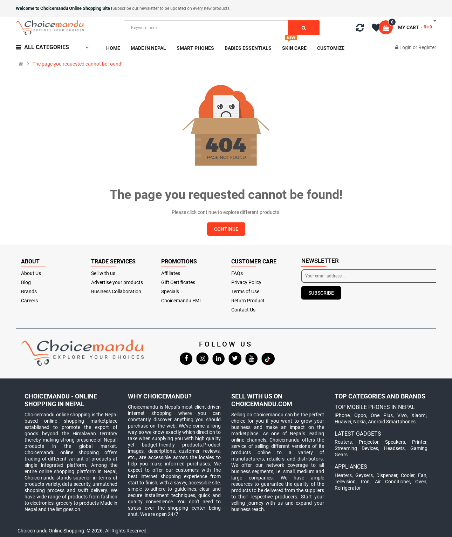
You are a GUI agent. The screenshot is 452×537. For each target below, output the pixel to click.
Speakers (395, 442)
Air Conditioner (392, 481)
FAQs (237, 273)
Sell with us (103, 273)
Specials (170, 291)
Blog (26, 282)
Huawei (343, 421)
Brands (29, 291)
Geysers (364, 475)
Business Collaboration (116, 291)
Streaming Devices (356, 448)
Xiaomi (418, 415)
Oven (420, 481)
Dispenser (386, 475)
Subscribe (321, 293)
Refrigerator (348, 488)
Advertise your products (117, 282)
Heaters (343, 475)
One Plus (381, 415)
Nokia (359, 421)
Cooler (408, 475)
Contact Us (243, 310)
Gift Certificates (178, 282)
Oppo (360, 415)
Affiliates (170, 273)
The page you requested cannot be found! (78, 63)
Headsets (394, 448)
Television (345, 481)
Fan (422, 475)
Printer (419, 442)
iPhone (342, 415)
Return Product (248, 300)
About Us (31, 273)
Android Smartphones (392, 421)
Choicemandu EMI (181, 300)
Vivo (402, 415)
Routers (343, 442)
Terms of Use (245, 291)
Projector (368, 442)
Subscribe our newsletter (136, 8)
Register (427, 47)
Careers (29, 300)
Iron (365, 481)
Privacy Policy (246, 282)
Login (406, 47)
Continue (226, 229)
